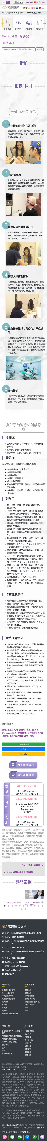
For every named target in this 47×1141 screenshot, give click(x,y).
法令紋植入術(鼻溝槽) (10, 1014)
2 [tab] (8, 906)
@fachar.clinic (18, 970)
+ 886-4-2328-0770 (17, 958)
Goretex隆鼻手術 (8, 993)
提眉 (26, 1008)
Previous (2, 23)
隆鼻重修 (5, 1002)
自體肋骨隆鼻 (34, 733)
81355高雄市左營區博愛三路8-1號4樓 (26, 933)
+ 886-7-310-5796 (17, 937)
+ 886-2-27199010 (17, 948)
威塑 (26, 736)
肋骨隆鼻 (22, 733)
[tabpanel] (13, 898)
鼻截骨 (4, 1005)
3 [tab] (12, 906)
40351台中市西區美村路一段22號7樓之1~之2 (27, 953)
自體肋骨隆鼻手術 (8, 990)
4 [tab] (16, 906)
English (29, 2)
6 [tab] (23, 906)
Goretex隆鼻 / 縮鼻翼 (31, 865)
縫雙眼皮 (28, 993)
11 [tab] (42, 906)
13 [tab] (25, 909)
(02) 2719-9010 (26, 817)
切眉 (26, 1011)
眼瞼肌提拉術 (29, 996)
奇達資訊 (24, 1132)
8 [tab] (31, 906)
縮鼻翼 (39, 49)
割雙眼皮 (28, 990)
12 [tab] (21, 909)
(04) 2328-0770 (26, 799)
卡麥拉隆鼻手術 (7, 996)
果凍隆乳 (12, 730)
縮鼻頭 (4, 1011)
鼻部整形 (19, 13)
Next (44, 23)
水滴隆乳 (21, 730)
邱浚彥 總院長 (8, 43)
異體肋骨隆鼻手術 (8, 999)
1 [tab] (5, 906)
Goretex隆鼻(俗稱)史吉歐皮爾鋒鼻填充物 (18, 49)
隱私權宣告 (9, 974)
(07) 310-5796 (26, 786)
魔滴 (12, 736)
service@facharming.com (21, 966)
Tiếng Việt (39, 2)
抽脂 (32, 736)
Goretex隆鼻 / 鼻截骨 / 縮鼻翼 (20, 872)
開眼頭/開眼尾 (30, 999)
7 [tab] (27, 906)
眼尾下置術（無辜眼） (33, 1002)
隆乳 (4, 730)
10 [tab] (38, 906)
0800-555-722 (20, 962)
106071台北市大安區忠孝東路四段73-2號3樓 (27, 942)
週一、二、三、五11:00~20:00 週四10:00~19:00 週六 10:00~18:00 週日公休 (27, 808)
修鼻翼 (4, 1008)
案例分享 (9, 13)
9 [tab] (35, 906)
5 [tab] (20, 906)
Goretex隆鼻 (11, 733)
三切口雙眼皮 (29, 1005)
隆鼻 (29, 730)
